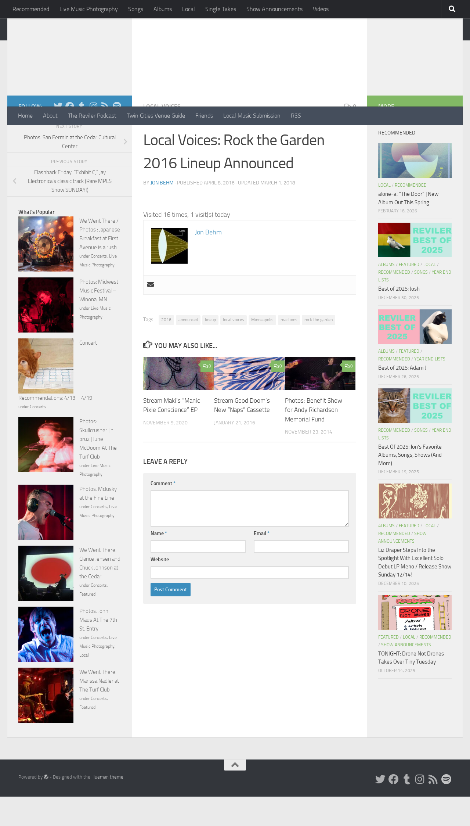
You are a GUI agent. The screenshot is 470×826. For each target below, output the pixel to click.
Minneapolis (262, 349)
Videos (321, 9)
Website (160, 589)
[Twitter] (58, 135)
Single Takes (220, 9)
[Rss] (105, 135)
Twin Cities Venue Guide (156, 115)
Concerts (99, 285)
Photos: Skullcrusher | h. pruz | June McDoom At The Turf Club (98, 468)
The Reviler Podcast (92, 115)
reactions (289, 349)
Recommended (30, 9)
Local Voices (162, 135)
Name (159, 563)
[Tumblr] (81, 135)
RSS (296, 115)
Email (262, 563)
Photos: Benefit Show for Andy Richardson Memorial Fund (313, 439)
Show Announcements (274, 9)
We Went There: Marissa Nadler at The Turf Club (99, 710)
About (50, 115)
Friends (204, 115)
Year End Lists (429, 388)
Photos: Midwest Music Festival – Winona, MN (98, 320)
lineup (210, 349)
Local (188, 9)
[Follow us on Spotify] (116, 135)
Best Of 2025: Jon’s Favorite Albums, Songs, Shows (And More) (410, 484)
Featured (87, 623)
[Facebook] (69, 135)
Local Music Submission (252, 115)
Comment (163, 513)
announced (188, 349)
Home (25, 115)
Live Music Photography (88, 9)
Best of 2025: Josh (399, 318)
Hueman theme (107, 806)
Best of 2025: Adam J (402, 397)
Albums (162, 9)
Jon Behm (162, 212)
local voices (233, 349)
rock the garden (318, 349)
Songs (135, 9)
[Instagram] (93, 135)
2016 (166, 349)
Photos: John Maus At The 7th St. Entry (98, 649)
